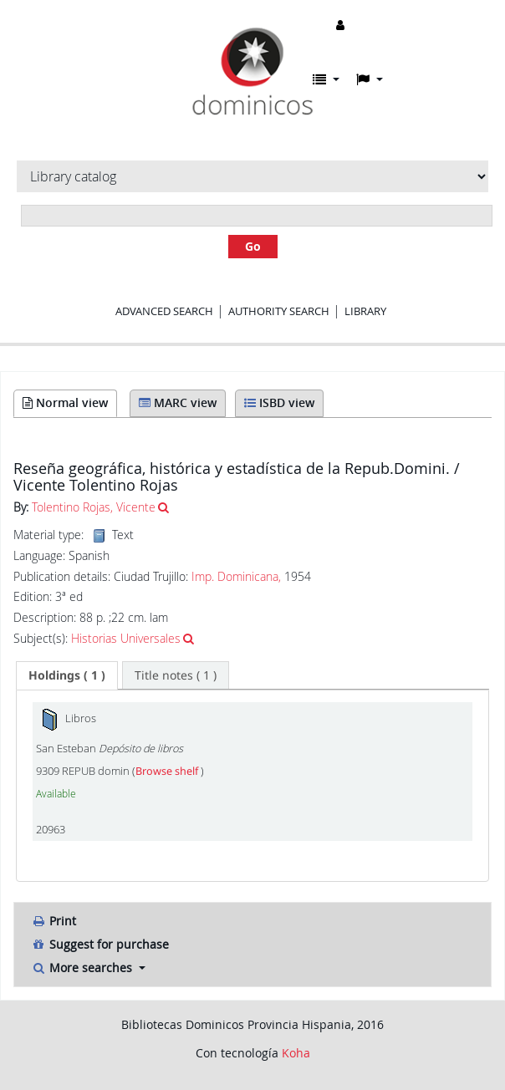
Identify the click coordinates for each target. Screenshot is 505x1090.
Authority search (278, 310)
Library (365, 310)
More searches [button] (83, 967)
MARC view (178, 402)
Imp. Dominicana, (236, 576)
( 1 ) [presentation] (66, 675)
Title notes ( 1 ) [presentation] (176, 675)
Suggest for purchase (100, 944)
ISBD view (279, 402)
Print (53, 921)
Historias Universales (126, 638)
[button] (326, 79)
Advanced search (164, 310)
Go (253, 246)
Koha (296, 1053)
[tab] (67, 675)
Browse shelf (168, 771)
